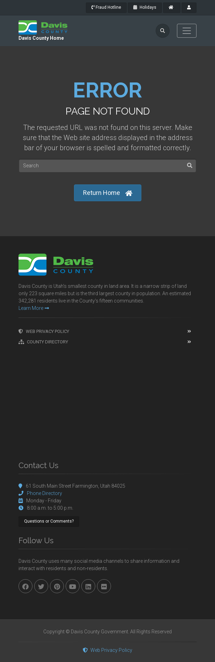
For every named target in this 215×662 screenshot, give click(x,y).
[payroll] (189, 7)
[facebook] (25, 586)
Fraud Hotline (106, 7)
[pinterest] (57, 586)
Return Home (107, 193)
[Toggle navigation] (187, 31)
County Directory (43, 341)
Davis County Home (41, 38)
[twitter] (41, 586)
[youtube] (73, 586)
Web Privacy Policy (43, 331)
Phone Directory (44, 493)
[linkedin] (88, 586)
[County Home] (171, 7)
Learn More (33, 308)
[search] (163, 31)
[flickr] (104, 586)
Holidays (144, 7)
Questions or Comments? (49, 521)
